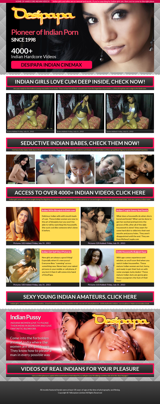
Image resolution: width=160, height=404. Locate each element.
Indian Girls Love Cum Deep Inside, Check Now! (80, 81)
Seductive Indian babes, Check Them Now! (80, 143)
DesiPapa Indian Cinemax (51, 65)
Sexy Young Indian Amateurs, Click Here (80, 297)
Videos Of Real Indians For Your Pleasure (80, 369)
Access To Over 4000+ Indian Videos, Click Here (80, 192)
